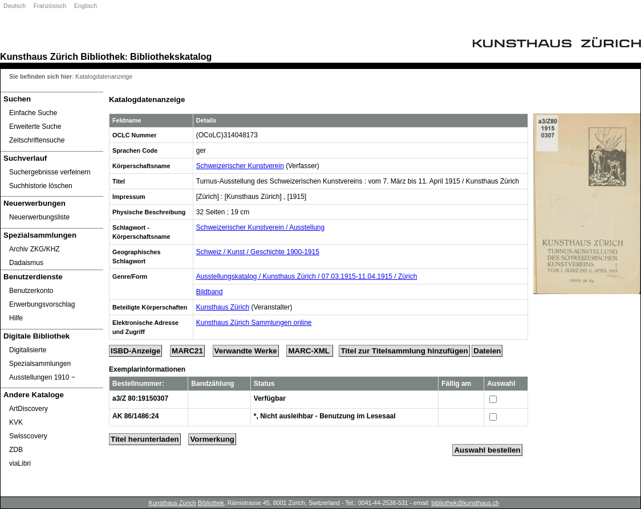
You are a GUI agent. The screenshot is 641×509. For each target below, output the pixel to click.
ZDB (16, 450)
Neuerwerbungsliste (39, 217)
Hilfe (16, 318)
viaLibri (20, 463)
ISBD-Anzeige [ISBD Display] (135, 351)
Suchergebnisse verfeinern (50, 172)
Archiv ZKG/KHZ (34, 249)
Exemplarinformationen (147, 369)
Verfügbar (270, 398)
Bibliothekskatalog (171, 56)
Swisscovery (28, 436)
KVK (16, 422)
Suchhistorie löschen (40, 186)
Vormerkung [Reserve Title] (212, 439)
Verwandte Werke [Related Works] (245, 351)
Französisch (50, 5)
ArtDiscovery (28, 409)
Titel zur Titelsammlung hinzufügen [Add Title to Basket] (404, 351)
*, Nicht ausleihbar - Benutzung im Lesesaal (325, 416)
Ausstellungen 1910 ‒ (42, 377)
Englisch (85, 5)
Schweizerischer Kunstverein (240, 166)
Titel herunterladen (145, 439)
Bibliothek (102, 56)
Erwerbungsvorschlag (42, 304)
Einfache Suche (33, 113)
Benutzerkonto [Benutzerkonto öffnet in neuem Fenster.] (31, 291)
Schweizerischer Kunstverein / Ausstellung (260, 227)
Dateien (487, 351)
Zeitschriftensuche (36, 140)
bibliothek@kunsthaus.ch (465, 502)
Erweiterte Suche (35, 127)
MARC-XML (309, 351)
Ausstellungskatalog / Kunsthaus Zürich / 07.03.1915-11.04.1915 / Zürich (306, 276)
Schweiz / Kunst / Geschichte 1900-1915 (257, 252)
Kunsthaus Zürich (39, 56)
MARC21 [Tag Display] (187, 351)
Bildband (209, 292)
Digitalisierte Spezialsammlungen (40, 357)
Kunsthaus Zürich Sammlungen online (254, 323)
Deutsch (14, 5)
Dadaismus (26, 263)
